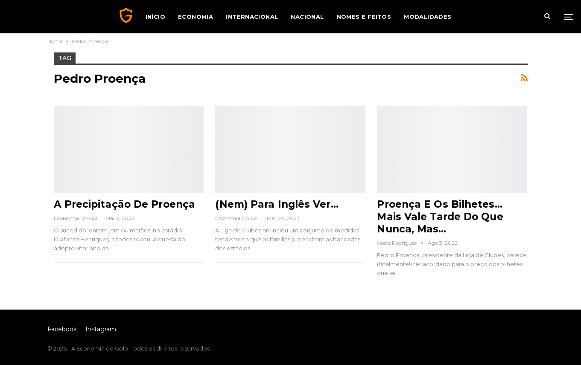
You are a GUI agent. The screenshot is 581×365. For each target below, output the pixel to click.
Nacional (307, 16)
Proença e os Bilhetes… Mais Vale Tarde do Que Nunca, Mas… (440, 216)
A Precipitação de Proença (125, 204)
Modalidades (427, 16)
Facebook (62, 329)
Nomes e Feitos (364, 16)
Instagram (100, 329)
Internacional (252, 16)
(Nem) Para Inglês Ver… (276, 204)
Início (155, 16)
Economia (195, 16)
